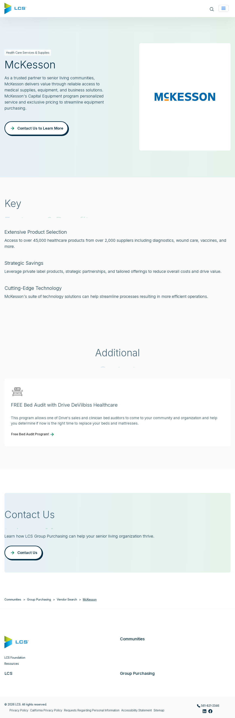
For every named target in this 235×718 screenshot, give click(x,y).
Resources (11, 663)
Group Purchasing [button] (137, 673)
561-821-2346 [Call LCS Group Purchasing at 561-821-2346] (208, 706)
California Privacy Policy (46, 710)
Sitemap (159, 710)
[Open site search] (211, 9)
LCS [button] (8, 673)
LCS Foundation (14, 657)
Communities (12, 599)
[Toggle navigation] (223, 8)
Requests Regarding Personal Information (91, 710)
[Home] (15, 8)
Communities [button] (132, 638)
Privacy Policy (18, 710)
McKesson (90, 599)
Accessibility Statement (136, 710)
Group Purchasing (39, 599)
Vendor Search (67, 599)
